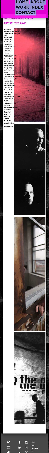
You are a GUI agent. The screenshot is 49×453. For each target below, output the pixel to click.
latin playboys (9, 70)
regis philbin (8, 98)
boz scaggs (8, 37)
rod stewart (8, 101)
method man (8, 81)
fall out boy (8, 42)
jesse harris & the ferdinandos (10, 55)
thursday (7, 116)
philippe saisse (9, 96)
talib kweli (7, 114)
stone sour (7, 110)
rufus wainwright (10, 103)
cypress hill (8, 39)
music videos (8, 126)
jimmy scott (8, 61)
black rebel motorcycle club (12, 34)
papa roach (8, 87)
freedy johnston (9, 46)
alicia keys (7, 29)
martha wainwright (10, 79)
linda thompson (9, 74)
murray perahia (9, 83)
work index (29, 7)
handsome (7, 51)
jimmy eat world (10, 59)
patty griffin (8, 92)
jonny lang (8, 68)
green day (7, 48)
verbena (7, 118)
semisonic (7, 105)
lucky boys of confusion (12, 76)
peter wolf (7, 94)
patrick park (8, 90)
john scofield (8, 63)
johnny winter (9, 65)
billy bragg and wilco (11, 31)
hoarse (6, 53)
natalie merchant (9, 85)
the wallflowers (9, 121)
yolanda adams (9, 123)
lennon (6, 72)
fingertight (7, 44)
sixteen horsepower (11, 107)
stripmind (7, 112)
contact (25, 12)
